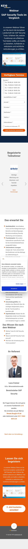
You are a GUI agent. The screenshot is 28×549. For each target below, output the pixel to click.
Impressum (14, 530)
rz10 (22, 406)
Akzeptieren (14, 288)
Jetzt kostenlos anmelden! (14, 508)
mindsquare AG (18, 534)
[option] (14, 179)
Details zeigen (19, 283)
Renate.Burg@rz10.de (14, 413)
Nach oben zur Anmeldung (14, 434)
